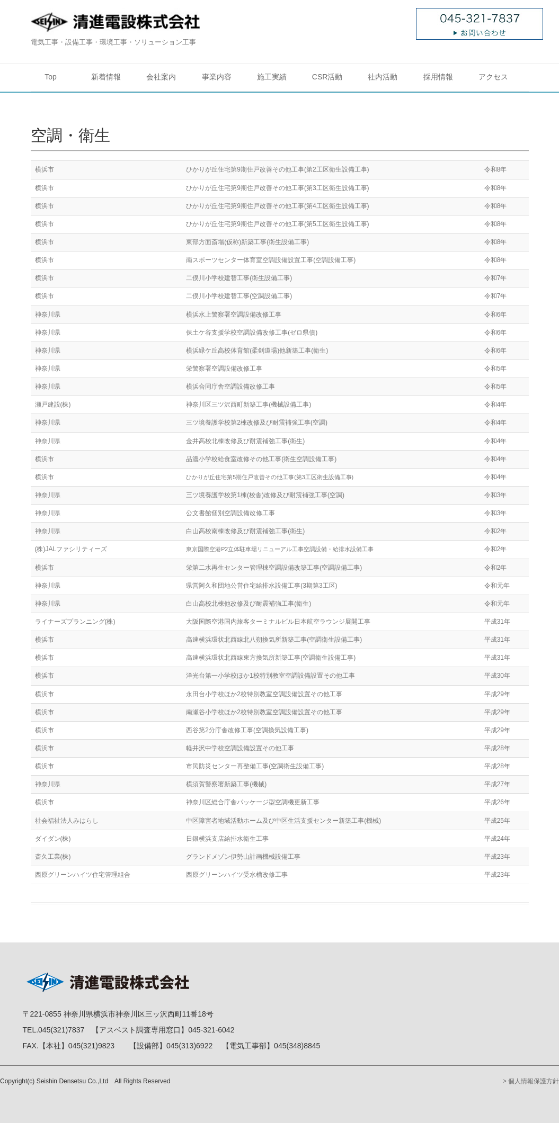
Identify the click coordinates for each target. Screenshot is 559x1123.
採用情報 (438, 77)
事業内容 (217, 77)
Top (51, 77)
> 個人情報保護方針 (531, 1081)
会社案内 (161, 77)
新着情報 (106, 77)
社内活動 (382, 77)
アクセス (493, 77)
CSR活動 (327, 77)
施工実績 (272, 77)
